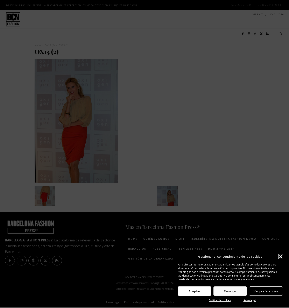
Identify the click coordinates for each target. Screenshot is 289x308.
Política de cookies (220, 300)
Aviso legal (250, 300)
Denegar (230, 291)
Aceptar (194, 291)
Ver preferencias (266, 291)
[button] (281, 257)
